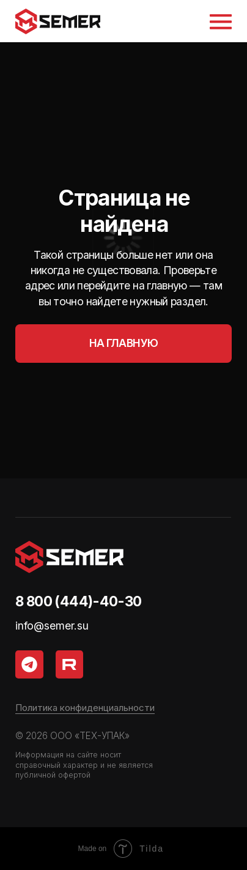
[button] (220, 21)
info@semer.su (52, 625)
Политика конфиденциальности (85, 707)
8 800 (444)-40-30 (78, 601)
